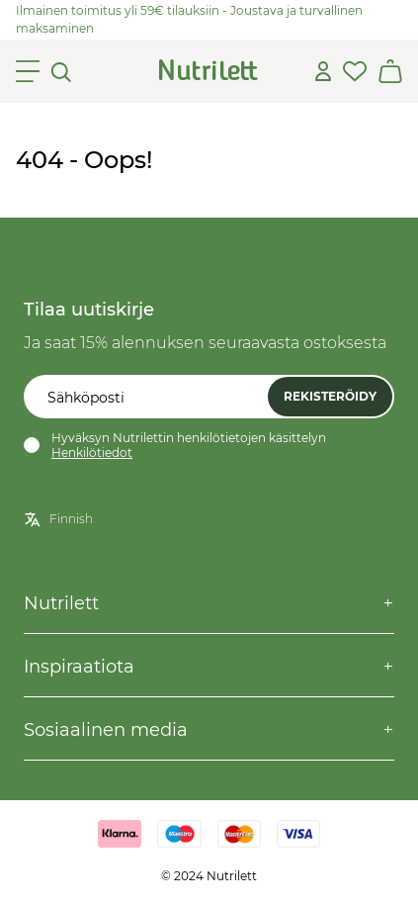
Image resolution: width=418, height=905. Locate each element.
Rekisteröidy (330, 396)
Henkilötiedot (91, 452)
